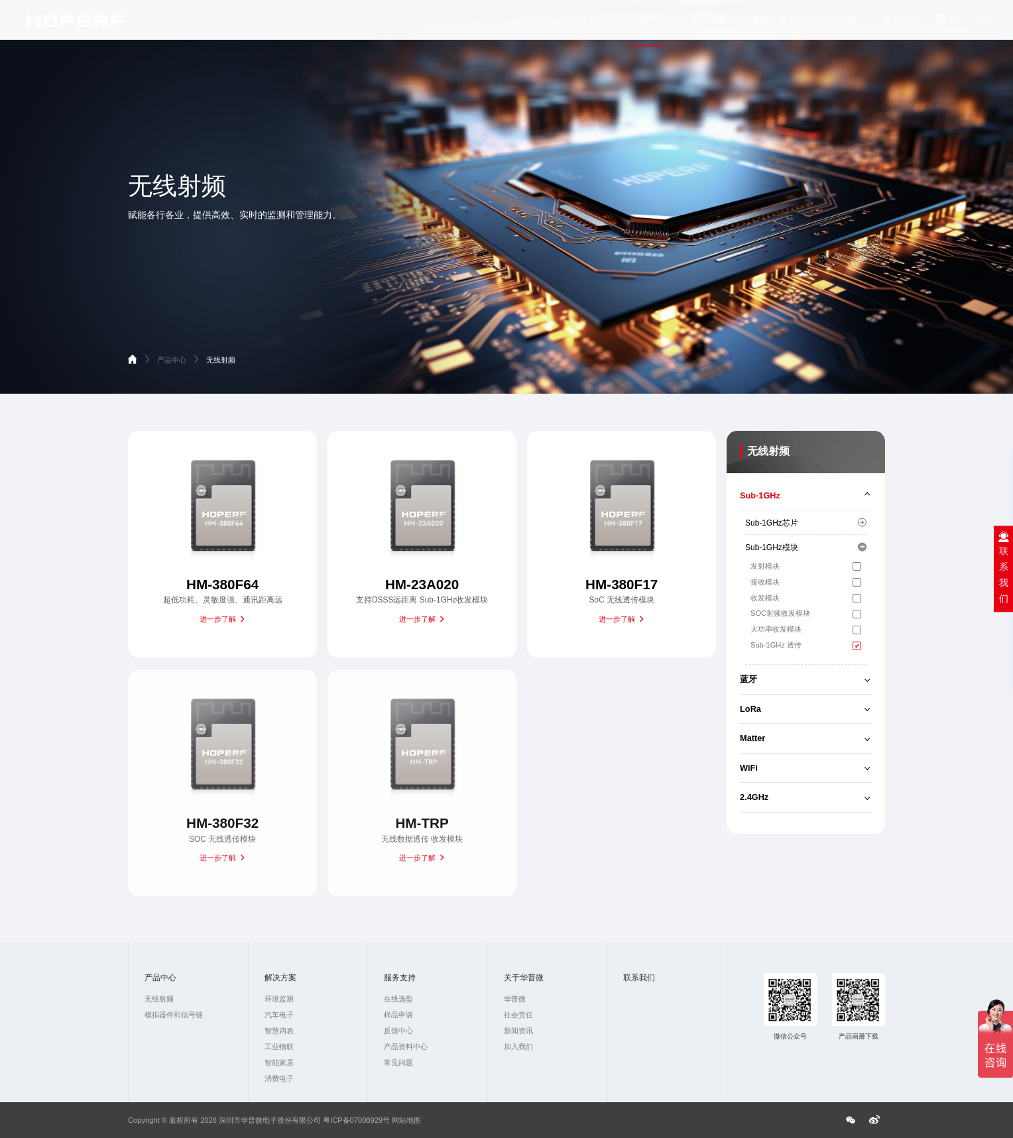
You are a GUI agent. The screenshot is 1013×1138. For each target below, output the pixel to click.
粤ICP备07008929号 (356, 1120)
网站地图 (406, 1120)
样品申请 (398, 1015)
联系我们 (900, 26)
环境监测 (279, 999)
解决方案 (709, 26)
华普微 (515, 999)
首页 (596, 26)
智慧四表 (279, 1031)
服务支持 (770, 26)
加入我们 (518, 1047)
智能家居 (279, 1062)
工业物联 (279, 1047)
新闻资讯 (518, 1031)
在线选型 (398, 999)
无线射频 (220, 360)
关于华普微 (835, 26)
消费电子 (279, 1078)
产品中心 (648, 26)
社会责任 (518, 1015)
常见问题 (398, 1062)
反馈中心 (398, 1031)
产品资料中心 (406, 1047)
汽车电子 (279, 1015)
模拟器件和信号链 (174, 1015)
